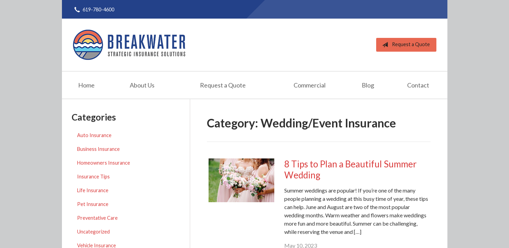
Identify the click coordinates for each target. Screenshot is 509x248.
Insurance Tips (93, 176)
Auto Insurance (94, 135)
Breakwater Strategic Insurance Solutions (129, 45)
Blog (368, 85)
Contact (418, 85)
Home (86, 85)
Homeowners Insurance (103, 163)
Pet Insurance (92, 204)
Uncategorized (93, 232)
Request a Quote (404, 45)
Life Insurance (92, 190)
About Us (142, 85)
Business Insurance (98, 149)
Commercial (310, 85)
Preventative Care (97, 218)
